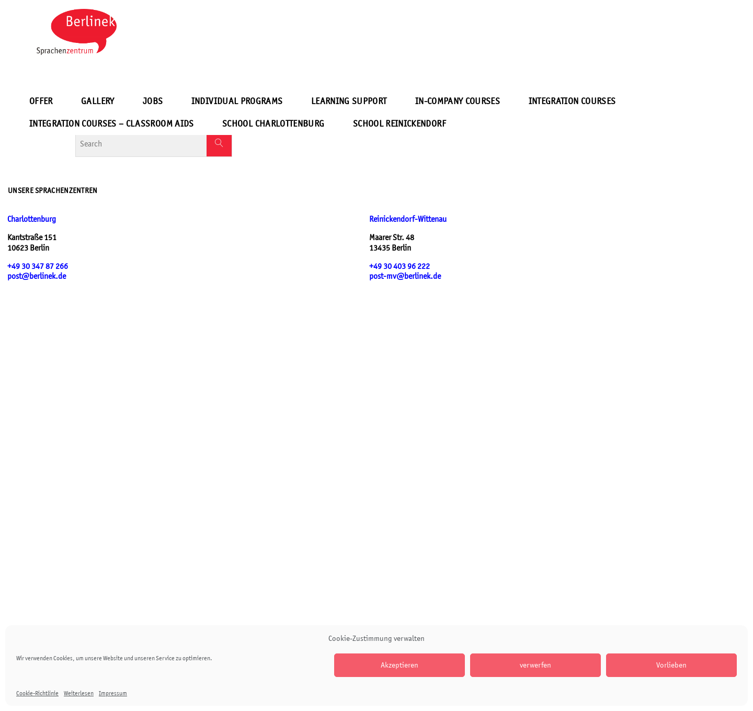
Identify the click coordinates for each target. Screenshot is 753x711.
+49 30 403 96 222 (399, 266)
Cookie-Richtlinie (37, 693)
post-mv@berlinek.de (405, 276)
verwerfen (535, 664)
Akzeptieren (399, 664)
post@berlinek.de (36, 276)
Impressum (113, 693)
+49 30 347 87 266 (37, 266)
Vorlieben (671, 664)
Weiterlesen (79, 693)
